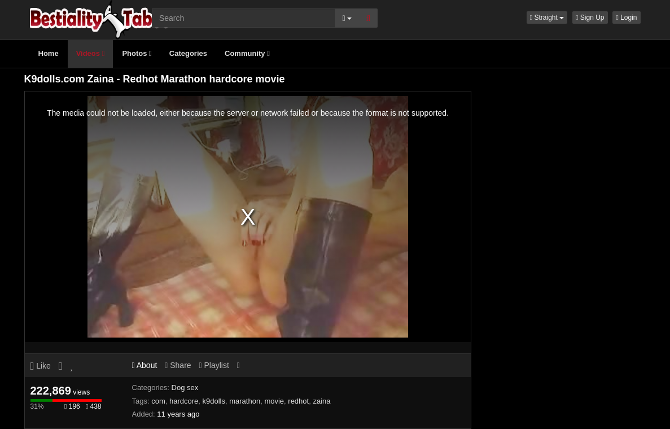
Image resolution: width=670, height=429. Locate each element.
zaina (321, 401)
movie (274, 401)
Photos (136, 53)
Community (247, 53)
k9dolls (214, 401)
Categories (188, 53)
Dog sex (185, 387)
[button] (547, 17)
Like (40, 365)
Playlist (214, 365)
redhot (298, 401)
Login (626, 17)
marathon (244, 401)
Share (178, 365)
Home (48, 53)
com (158, 401)
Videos (90, 53)
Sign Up (590, 17)
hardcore (183, 401)
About (144, 365)
